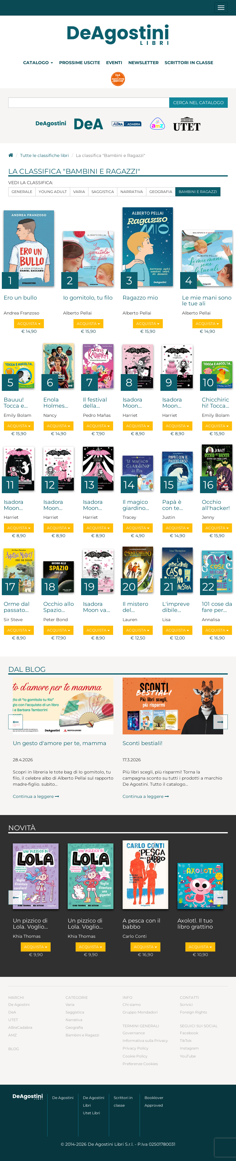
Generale (22, 191)
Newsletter (143, 62)
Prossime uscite (79, 62)
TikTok (185, 1040)
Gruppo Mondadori (140, 1012)
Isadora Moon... (132, 403)
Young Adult (53, 191)
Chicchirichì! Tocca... (215, 403)
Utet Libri (91, 1113)
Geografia (160, 191)
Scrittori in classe (189, 62)
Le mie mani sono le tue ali (206, 301)
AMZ (12, 1035)
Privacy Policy (135, 1048)
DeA (12, 1012)
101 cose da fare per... (217, 607)
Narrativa (131, 191)
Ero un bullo (20, 298)
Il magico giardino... (136, 505)
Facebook (189, 1033)
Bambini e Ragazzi (198, 191)
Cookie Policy (135, 1056)
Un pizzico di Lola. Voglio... (30, 924)
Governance (134, 1033)
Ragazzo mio (140, 298)
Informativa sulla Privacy (145, 1040)
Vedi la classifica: (30, 182)
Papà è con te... (172, 505)
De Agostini (19, 1004)
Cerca (198, 102)
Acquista (29, 323)
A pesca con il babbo (141, 924)
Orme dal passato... (17, 607)
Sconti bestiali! (143, 744)
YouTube (188, 1056)
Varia (79, 191)
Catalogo (38, 62)
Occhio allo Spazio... (58, 607)
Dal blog (27, 669)
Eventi (114, 62)
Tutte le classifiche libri (44, 155)
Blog (13, 1048)
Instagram (189, 1048)
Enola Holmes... (55, 403)
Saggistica (102, 191)
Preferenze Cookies (140, 1063)
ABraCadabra (20, 1027)
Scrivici (186, 1004)
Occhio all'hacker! (216, 505)
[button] (15, 722)
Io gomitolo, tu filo (88, 298)
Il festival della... (95, 403)
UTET (13, 1019)
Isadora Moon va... (96, 607)
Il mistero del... (135, 607)
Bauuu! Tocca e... (16, 403)
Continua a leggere (36, 796)
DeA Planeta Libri (118, 34)
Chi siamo (132, 1004)
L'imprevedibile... (176, 607)
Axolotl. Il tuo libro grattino (195, 924)
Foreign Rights (193, 1012)
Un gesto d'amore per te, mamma (59, 744)
